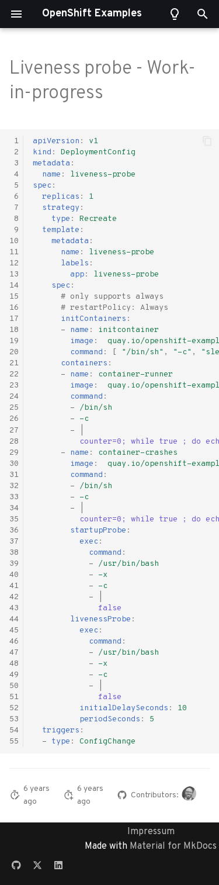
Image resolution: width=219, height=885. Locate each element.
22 (14, 374)
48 (14, 664)
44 (14, 619)
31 (14, 475)
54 (14, 730)
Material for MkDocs (173, 846)
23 (14, 385)
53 (14, 719)
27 (14, 430)
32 (14, 486)
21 (14, 363)
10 (14, 241)
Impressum (151, 832)
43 (14, 608)
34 (14, 508)
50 (14, 686)
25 (14, 408)
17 (14, 319)
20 (14, 352)
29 (14, 453)
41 (14, 586)
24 (14, 397)
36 (14, 530)
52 (14, 708)
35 (14, 519)
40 (14, 575)
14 (14, 286)
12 (14, 263)
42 (14, 597)
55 (14, 741)
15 (14, 297)
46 (14, 642)
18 (14, 330)
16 (14, 308)
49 (14, 675)
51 (14, 697)
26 (14, 419)
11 (14, 252)
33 (14, 497)
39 (14, 564)
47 (14, 653)
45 (14, 630)
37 (14, 542)
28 (14, 442)
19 (14, 341)
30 (14, 464)
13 (14, 274)
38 (14, 553)
